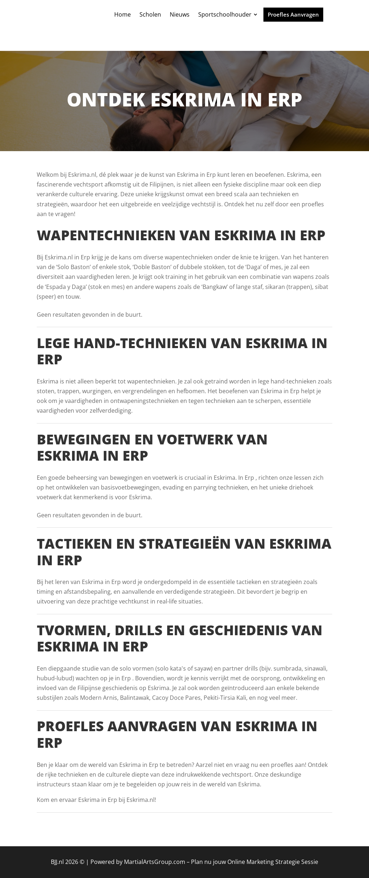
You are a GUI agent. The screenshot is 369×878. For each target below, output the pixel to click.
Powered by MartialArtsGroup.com (137, 862)
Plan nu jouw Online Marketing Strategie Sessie (254, 862)
